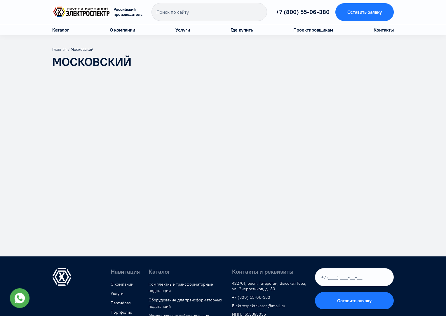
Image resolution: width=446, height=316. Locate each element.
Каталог (60, 30)
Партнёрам (121, 303)
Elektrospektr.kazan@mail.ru (258, 305)
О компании (122, 30)
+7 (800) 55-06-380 (303, 11)
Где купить (242, 30)
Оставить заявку (364, 12)
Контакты (384, 30)
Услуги (182, 30)
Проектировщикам (313, 30)
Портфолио (121, 312)
